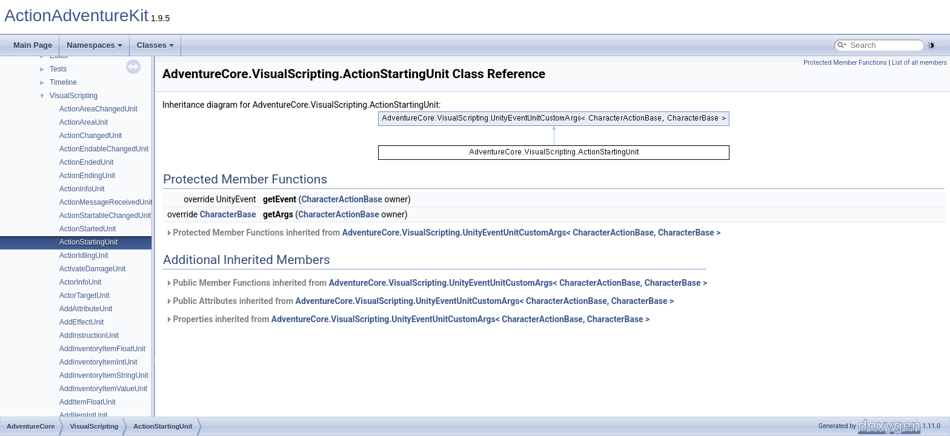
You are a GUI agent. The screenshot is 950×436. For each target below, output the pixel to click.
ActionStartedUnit (87, 229)
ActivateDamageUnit (92, 269)
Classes (155, 45)
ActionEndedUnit (86, 162)
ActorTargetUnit (84, 295)
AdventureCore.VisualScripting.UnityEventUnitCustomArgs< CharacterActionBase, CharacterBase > (531, 232)
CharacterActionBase (341, 199)
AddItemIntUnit (83, 415)
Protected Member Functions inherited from (442, 232)
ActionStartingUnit (88, 242)
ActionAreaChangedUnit (98, 109)
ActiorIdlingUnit (83, 255)
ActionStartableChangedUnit (105, 215)
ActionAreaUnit (83, 122)
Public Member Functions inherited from (436, 283)
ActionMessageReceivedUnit (105, 202)
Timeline (63, 82)
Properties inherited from (407, 319)
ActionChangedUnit (90, 135)
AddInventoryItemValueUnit (103, 389)
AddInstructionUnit (89, 335)
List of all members (919, 63)
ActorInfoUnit (80, 282)
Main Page (32, 45)
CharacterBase (228, 214)
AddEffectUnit (81, 322)
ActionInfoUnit (82, 189)
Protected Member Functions (845, 63)
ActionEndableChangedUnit (103, 149)
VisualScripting (74, 95)
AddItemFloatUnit (87, 402)
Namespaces (94, 45)
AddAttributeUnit (85, 309)
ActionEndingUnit (87, 175)
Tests (58, 69)
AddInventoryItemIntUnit (98, 362)
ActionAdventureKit (76, 15)
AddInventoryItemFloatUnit (102, 349)
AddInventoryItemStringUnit (103, 375)
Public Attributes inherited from (419, 301)
